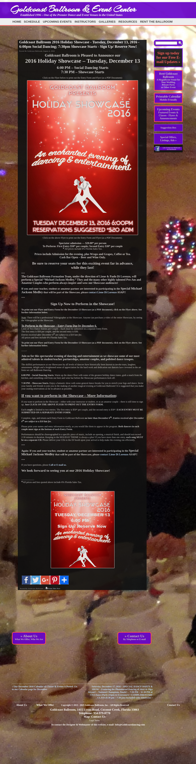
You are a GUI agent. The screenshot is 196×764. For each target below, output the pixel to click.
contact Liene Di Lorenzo (103, 292)
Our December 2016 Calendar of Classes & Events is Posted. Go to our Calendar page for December (44, 688)
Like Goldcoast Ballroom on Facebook (171, 148)
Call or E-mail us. (58, 465)
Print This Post (54, 588)
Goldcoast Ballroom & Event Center (73, 9)
